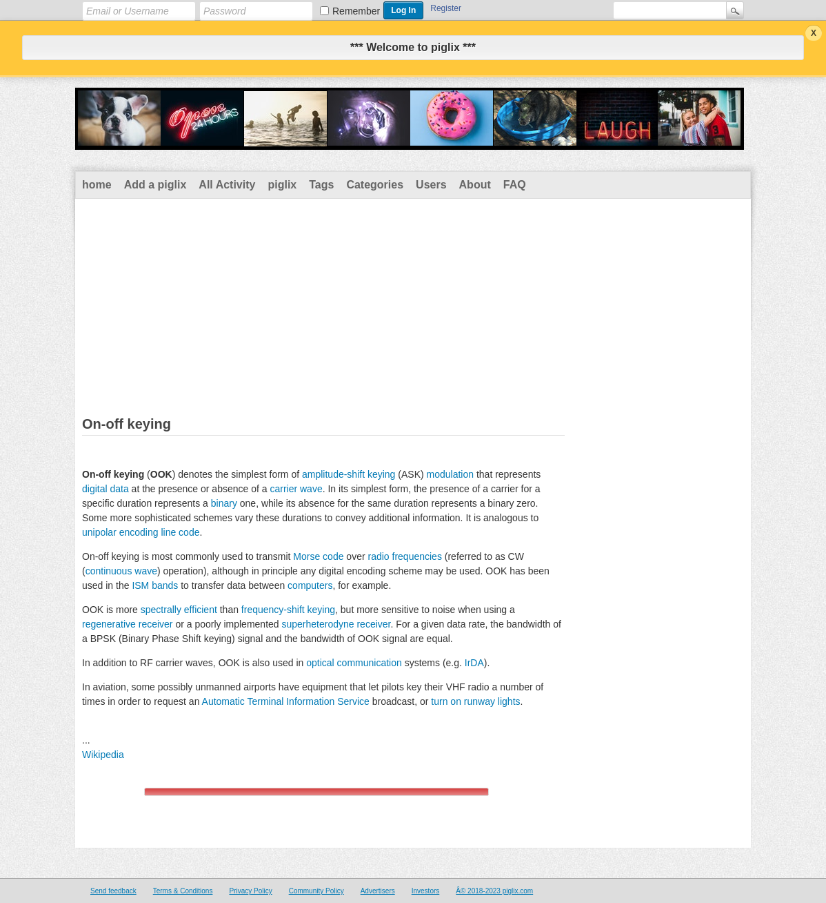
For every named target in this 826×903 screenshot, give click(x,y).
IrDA (474, 662)
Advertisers (378, 891)
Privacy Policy (250, 891)
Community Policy (316, 891)
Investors (426, 891)
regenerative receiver (127, 624)
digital (95, 488)
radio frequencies (404, 556)
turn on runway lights (475, 701)
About (475, 185)
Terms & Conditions (183, 891)
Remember (356, 11)
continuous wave (121, 570)
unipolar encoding (120, 532)
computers (310, 585)
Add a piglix (155, 185)
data (119, 488)
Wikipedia (103, 754)
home (97, 185)
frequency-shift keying (288, 609)
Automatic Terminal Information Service (286, 701)
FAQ (514, 185)
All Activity (227, 185)
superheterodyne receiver (335, 624)
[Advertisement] (413, 302)
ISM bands (155, 585)
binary (224, 503)
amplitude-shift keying (348, 474)
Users (431, 185)
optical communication (354, 662)
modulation (450, 474)
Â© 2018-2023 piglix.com (494, 891)
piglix (282, 185)
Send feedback (113, 891)
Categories (374, 185)
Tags (321, 185)
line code (180, 532)
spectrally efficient (179, 609)
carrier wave (296, 488)
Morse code (318, 556)
